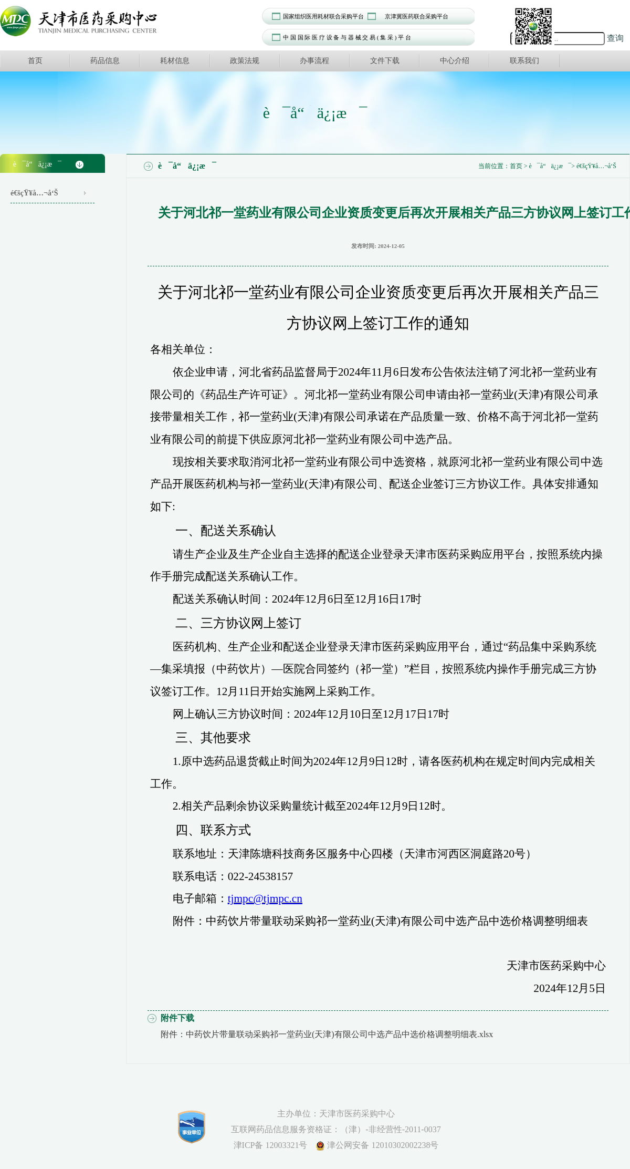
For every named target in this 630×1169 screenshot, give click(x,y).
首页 (35, 61)
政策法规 (244, 61)
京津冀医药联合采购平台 (416, 16)
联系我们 (524, 61)
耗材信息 (175, 61)
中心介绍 (454, 61)
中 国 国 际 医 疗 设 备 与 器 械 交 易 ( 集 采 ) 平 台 (347, 37)
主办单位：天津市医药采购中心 (336, 1113)
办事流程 (314, 61)
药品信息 (105, 61)
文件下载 (385, 61)
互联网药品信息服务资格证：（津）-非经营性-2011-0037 (335, 1129)
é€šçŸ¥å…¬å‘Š (34, 193)
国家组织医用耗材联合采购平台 (323, 16)
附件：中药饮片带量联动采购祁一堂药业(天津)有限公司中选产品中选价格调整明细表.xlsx (327, 1034)
